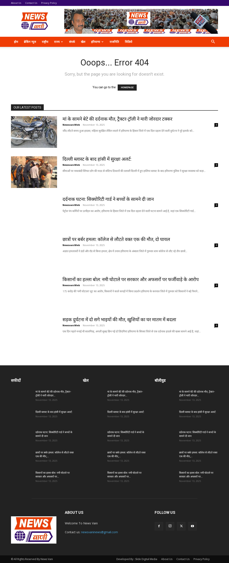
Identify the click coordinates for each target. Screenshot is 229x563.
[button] (213, 42)
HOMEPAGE (127, 87)
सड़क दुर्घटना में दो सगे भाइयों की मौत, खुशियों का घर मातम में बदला (119, 319)
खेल (83, 42)
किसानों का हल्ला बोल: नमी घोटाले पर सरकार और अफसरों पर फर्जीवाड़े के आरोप (131, 279)
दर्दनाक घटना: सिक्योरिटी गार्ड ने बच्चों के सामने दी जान (108, 199)
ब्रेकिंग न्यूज (30, 42)
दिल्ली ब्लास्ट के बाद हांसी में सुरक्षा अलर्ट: (97, 159)
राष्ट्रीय (45, 42)
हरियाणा (97, 42)
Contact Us (31, 2)
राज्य (58, 42)
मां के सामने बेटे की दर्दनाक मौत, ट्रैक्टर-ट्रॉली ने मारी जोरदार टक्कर (117, 119)
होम (16, 42)
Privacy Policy (49, 2)
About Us (16, 2)
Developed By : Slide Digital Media (136, 559)
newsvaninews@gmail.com (99, 532)
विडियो (128, 42)
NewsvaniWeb (71, 124)
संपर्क (72, 42)
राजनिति (114, 42)
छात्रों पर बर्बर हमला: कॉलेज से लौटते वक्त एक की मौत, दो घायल (116, 239)
